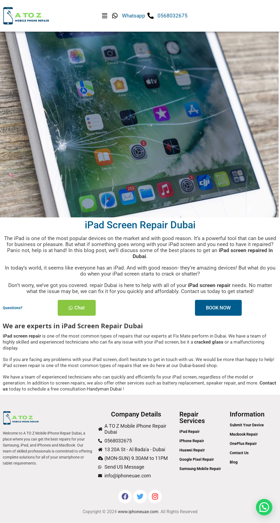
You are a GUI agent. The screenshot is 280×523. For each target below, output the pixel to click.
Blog (234, 462)
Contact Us (239, 453)
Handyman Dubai (104, 389)
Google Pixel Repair (196, 459)
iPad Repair (189, 431)
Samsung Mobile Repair (200, 468)
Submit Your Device (247, 425)
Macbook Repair (244, 434)
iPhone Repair (191, 441)
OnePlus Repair (243, 443)
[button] (104, 16)
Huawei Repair (192, 450)
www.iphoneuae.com (138, 511)
